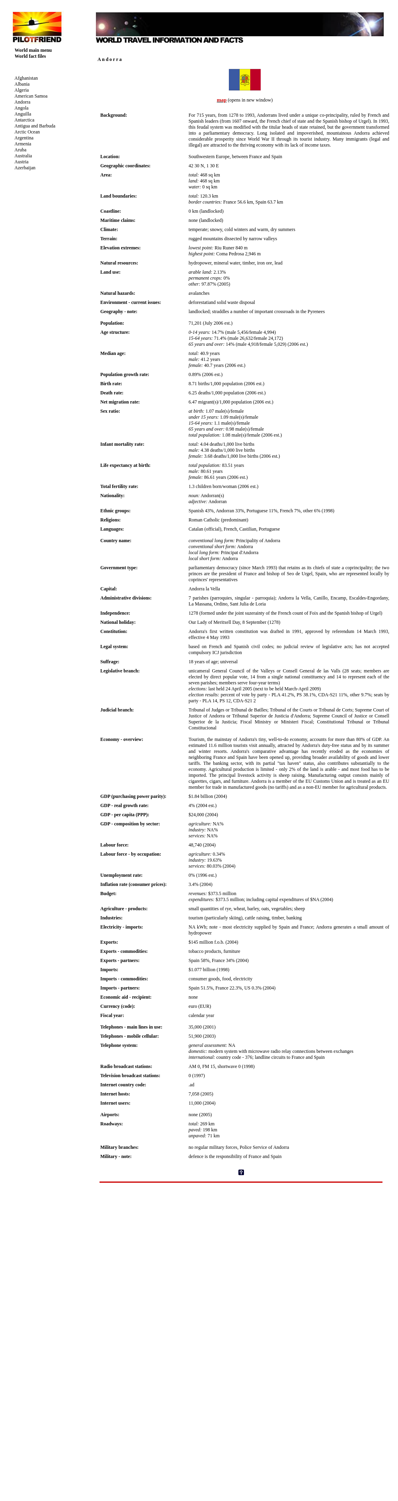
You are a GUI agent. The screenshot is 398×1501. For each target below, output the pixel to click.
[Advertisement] (241, 1201)
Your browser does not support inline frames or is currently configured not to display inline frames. (50, 126)
